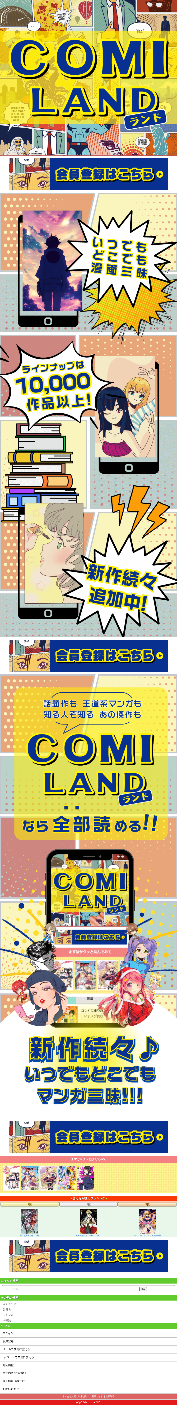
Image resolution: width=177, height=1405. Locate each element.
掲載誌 (7, 1320)
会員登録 (8, 1341)
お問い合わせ (11, 1388)
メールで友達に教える (16, 1349)
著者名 (7, 1309)
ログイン (8, 1333)
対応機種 (8, 1365)
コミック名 (9, 1303)
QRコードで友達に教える (18, 1357)
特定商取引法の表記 (15, 1373)
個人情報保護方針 (14, 1380)
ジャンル (8, 1314)
